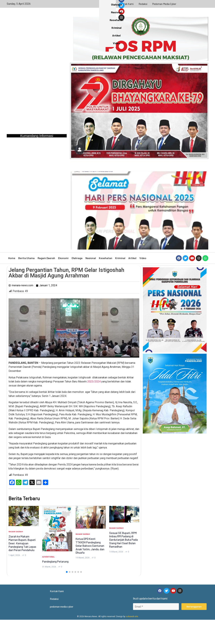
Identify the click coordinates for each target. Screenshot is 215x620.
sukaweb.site (132, 617)
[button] (67, 572)
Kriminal (120, 258)
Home (11, 258)
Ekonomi (63, 258)
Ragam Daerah (46, 258)
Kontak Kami (126, 3)
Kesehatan (105, 258)
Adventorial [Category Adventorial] (48, 557)
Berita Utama (26, 258)
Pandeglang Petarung (55, 561)
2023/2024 (94, 381)
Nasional (90, 258)
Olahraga (77, 258)
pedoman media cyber (165, 3)
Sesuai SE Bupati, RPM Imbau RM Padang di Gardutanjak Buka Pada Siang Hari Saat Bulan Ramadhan (123, 539)
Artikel (132, 258)
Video (142, 258)
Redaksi (142, 3)
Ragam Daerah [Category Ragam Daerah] (16, 532)
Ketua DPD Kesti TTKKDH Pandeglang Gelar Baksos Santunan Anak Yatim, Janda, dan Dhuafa (90, 545)
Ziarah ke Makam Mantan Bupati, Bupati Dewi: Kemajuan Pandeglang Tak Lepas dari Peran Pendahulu (22, 543)
